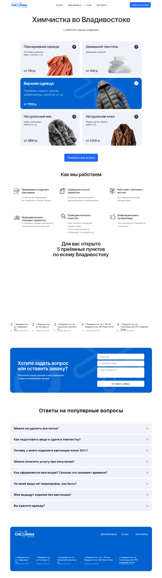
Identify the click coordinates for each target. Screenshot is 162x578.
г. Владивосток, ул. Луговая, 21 (43, 325)
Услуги (59, 5)
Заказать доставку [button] (140, 5)
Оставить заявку (121, 384)
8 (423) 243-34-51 (64, 331)
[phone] (120, 363)
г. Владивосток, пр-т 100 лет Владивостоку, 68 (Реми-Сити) (99, 325)
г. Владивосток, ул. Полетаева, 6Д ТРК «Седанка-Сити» (135, 327)
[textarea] (120, 372)
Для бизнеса (74, 5)
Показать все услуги (81, 157)
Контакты (101, 5)
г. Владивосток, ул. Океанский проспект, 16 (67, 327)
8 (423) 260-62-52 (127, 331)
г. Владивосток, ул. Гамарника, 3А (21, 327)
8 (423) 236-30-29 (21, 331)
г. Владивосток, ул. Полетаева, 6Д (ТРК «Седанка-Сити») (128, 560)
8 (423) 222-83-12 (42, 331)
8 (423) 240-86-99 (92, 331)
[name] (120, 357)
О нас (89, 5)
